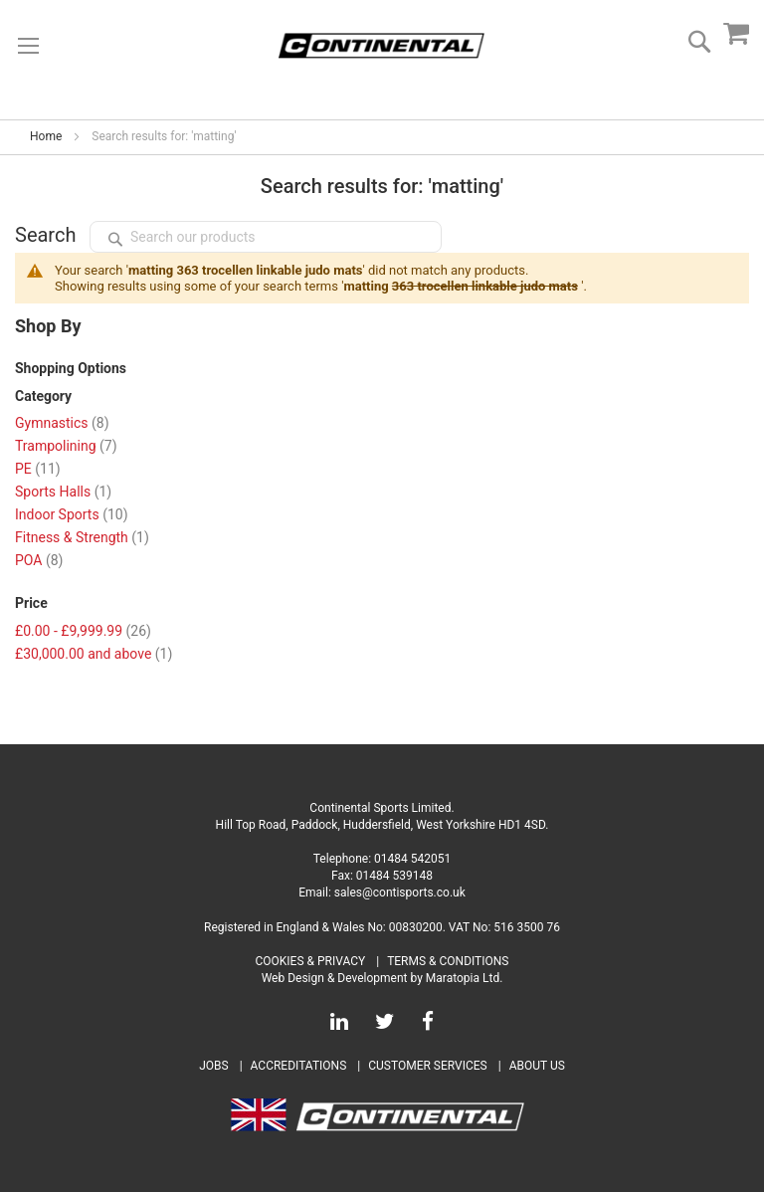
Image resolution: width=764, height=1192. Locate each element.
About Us (537, 1066)
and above (93, 654)
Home (46, 136)
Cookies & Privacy (311, 961)
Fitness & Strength (82, 537)
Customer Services (427, 1066)
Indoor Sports (71, 514)
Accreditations (299, 1066)
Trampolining (66, 446)
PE (38, 469)
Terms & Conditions (447, 961)
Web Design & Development (335, 978)
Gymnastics (62, 423)
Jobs (213, 1066)
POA (39, 560)
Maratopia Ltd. (464, 978)
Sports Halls (63, 491)
